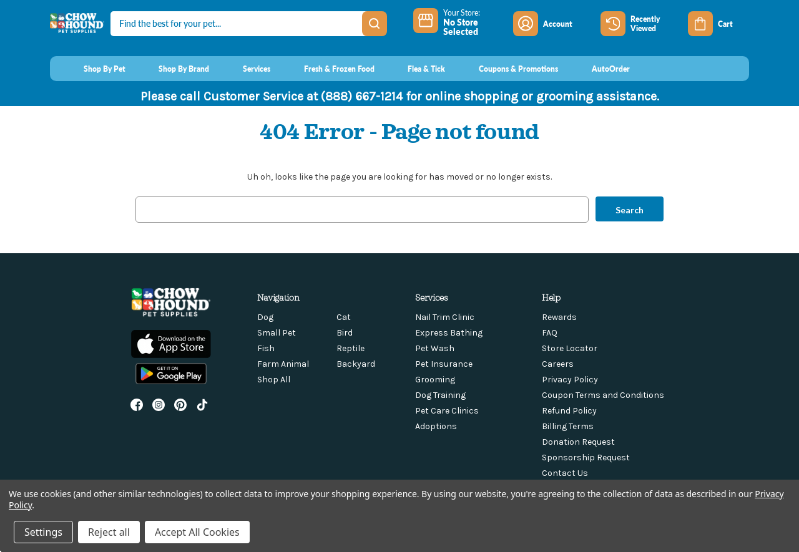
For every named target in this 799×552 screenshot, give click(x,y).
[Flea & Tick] (415, 68)
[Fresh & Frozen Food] (327, 68)
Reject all (109, 532)
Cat (343, 317)
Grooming (435, 379)
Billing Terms (568, 426)
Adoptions (436, 426)
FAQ (549, 332)
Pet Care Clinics (447, 410)
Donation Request (578, 442)
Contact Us (565, 473)
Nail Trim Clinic (444, 317)
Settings (43, 532)
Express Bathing (449, 332)
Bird (344, 332)
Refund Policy (569, 410)
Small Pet (276, 332)
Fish (266, 348)
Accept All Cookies (197, 532)
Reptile (350, 348)
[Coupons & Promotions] (506, 68)
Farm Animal (283, 364)
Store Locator (569, 348)
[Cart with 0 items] (718, 23)
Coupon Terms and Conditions (603, 395)
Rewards (559, 317)
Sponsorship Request (586, 457)
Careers (558, 364)
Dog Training (440, 395)
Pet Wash (434, 348)
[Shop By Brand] (172, 68)
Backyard (355, 364)
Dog (265, 317)
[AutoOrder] (599, 68)
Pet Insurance (444, 364)
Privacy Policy (570, 379)
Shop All (273, 379)
